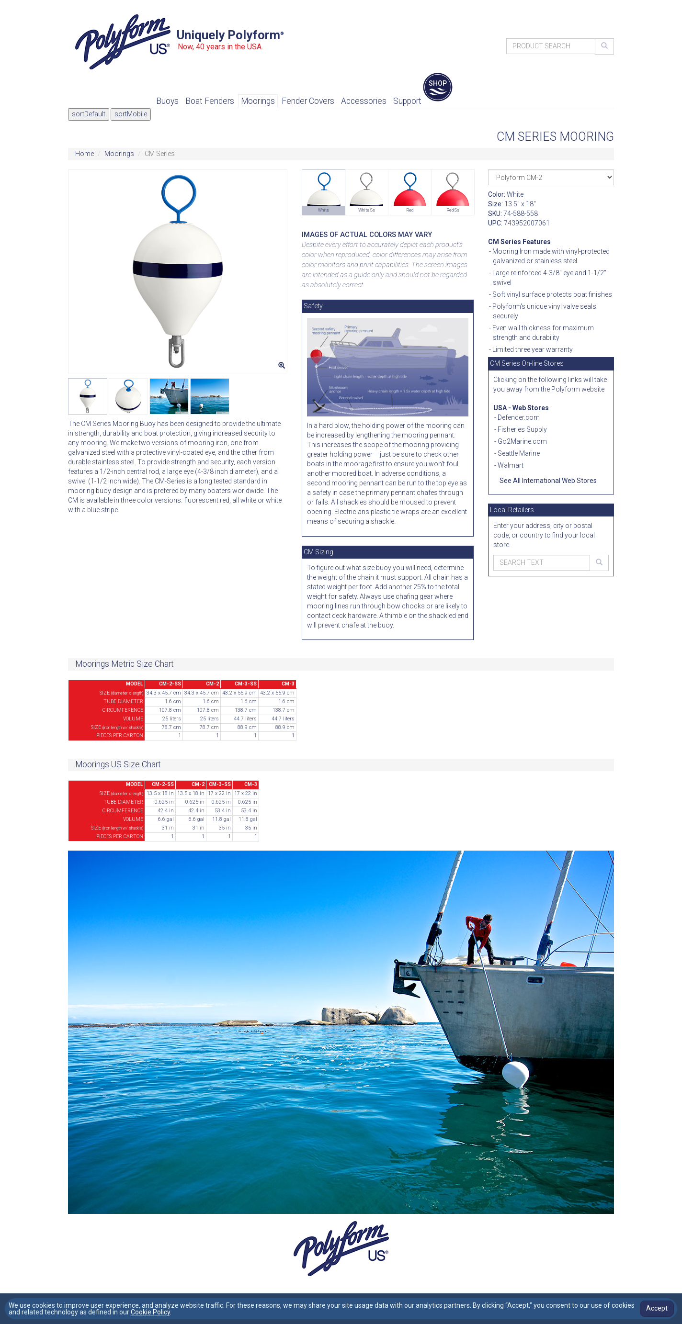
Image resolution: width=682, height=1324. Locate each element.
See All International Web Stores (548, 480)
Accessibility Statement (571, 4)
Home (84, 153)
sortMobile (130, 114)
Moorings (119, 153)
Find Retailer (500, 4)
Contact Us (453, 4)
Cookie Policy (150, 1312)
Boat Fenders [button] (209, 101)
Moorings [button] (258, 101)
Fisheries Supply (522, 429)
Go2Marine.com (522, 441)
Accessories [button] (363, 101)
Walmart (510, 465)
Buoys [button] (167, 101)
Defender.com (519, 417)
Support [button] (407, 101)
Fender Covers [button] (308, 101)
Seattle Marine (519, 453)
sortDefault (88, 114)
